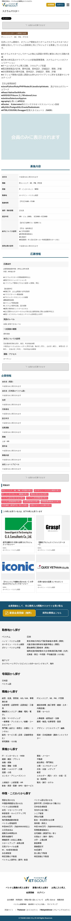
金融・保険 (6, 762)
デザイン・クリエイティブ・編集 (50, 728)
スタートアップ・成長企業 (13, 843)
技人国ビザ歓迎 (40, 853)
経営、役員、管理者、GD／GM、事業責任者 (17, 700)
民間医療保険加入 (41, 830)
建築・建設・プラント (11, 759)
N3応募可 (38, 850)
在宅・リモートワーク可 (12, 810)
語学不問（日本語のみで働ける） (48, 803)
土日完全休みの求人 (31, 502)
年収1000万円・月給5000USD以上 (48, 827)
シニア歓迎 (38, 813)
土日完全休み (7, 830)
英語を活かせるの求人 (39, 494)
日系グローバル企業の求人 (40, 505)
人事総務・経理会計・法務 (48, 718)
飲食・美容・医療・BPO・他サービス (17, 786)
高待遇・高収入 (40, 823)
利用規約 (19, 900)
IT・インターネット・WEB (13, 756)
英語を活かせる (8, 800)
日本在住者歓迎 (40, 807)
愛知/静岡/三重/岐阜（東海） (38, 648)
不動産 (39, 759)
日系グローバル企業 (10, 847)
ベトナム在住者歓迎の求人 (37, 498)
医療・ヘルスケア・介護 (12, 769)
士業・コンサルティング (47, 766)
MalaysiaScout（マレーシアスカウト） (55, 910)
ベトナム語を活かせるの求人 (13, 498)
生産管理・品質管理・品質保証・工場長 (17, 706)
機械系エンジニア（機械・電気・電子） (16, 713)
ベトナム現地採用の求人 (11, 502)
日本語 (4, 681)
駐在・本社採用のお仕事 (44, 820)
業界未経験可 (7, 837)
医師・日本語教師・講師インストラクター (52, 736)
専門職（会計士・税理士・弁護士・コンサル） (17, 730)
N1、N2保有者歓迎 (10, 850)
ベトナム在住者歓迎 (10, 807)
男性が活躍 (38, 817)
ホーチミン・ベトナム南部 (13, 644)
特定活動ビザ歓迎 (9, 857)
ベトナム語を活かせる (43, 800)
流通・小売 (6, 772)
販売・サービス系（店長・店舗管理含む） (17, 736)
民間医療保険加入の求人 (50, 502)
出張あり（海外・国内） (44, 837)
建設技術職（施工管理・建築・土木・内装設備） (52, 706)
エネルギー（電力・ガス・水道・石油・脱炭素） (51, 777)
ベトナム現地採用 (9, 823)
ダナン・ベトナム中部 (11, 648)
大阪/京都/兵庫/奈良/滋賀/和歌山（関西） (44, 644)
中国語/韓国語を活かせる (12, 803)
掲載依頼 (60, 900)
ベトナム (6, 637)
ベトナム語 (6, 684)
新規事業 (37, 843)
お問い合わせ (50, 900)
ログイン (60, 5)
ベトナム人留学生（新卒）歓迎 (15, 860)
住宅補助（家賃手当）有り (45, 833)
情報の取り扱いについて (33, 900)
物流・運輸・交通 (9, 766)
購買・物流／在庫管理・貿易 (49, 722)
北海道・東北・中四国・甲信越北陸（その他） (46, 654)
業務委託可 (38, 847)
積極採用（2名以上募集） (12, 840)
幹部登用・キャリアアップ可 (14, 813)
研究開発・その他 (9, 742)
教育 (39, 772)
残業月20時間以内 (9, 833)
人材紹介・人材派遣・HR (12, 782)
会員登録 (51, 5)
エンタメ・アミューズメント (14, 776)
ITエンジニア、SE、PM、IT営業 (50, 698)
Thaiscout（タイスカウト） (28, 910)
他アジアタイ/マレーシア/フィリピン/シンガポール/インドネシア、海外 (28, 662)
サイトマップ (52, 904)
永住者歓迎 (6, 853)
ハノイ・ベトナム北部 (11, 641)
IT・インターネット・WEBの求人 (15, 494)
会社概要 (10, 900)
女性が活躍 (6, 817)
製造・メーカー (43, 756)
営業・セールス (43, 712)
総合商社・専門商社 (45, 762)
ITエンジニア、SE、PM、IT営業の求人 (17, 490)
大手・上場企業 (40, 840)
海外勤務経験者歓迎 (10, 820)
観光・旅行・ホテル (45, 782)
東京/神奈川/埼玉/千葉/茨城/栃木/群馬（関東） (46, 641)
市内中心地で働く (41, 810)
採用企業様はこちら (52, 613)
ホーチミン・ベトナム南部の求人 (47, 490)
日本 (29, 637)
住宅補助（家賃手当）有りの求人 (15, 505)
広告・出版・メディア (46, 769)
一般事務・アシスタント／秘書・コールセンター (17, 723)
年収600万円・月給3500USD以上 (16, 827)
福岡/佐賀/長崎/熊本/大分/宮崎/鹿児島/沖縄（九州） (48, 651)
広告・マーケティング (11, 718)
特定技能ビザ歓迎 (41, 857)
